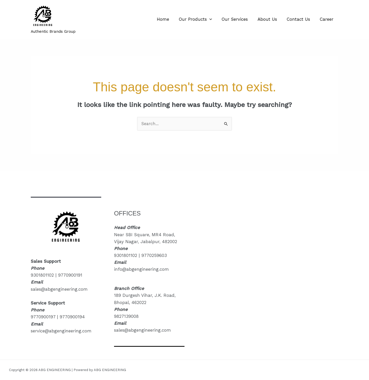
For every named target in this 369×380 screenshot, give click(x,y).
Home (168, 19)
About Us (270, 19)
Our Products (200, 19)
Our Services (238, 19)
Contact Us (300, 19)
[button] (214, 19)
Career (327, 19)
